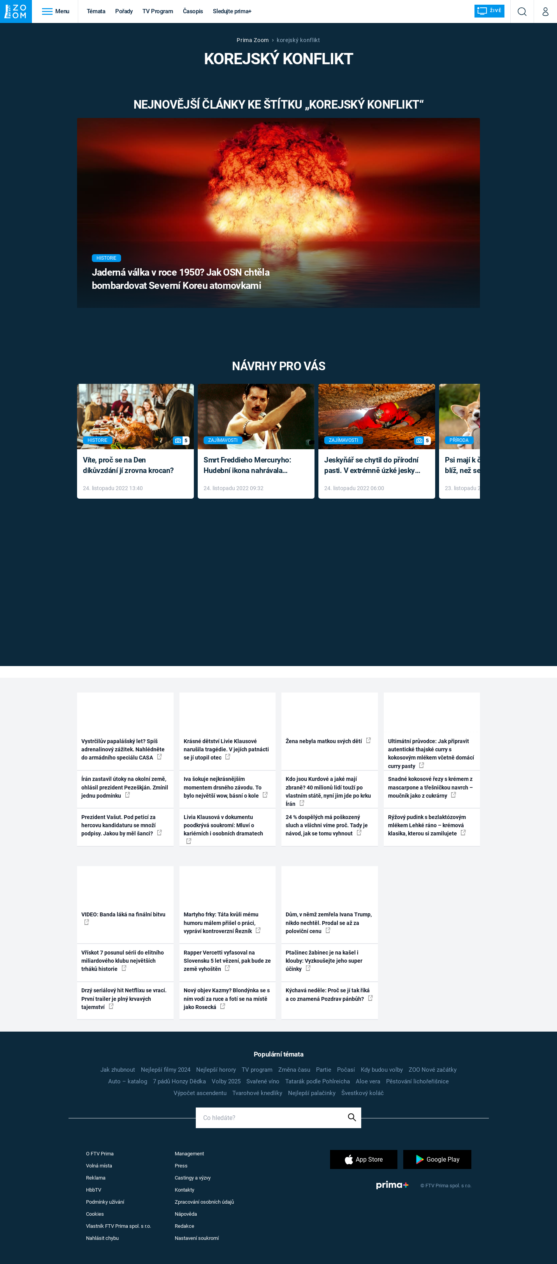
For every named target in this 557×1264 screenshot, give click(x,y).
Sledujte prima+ (232, 11)
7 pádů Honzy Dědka (179, 1081)
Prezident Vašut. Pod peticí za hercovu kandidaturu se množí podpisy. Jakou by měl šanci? (121, 825)
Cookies (95, 1214)
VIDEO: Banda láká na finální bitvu (123, 918)
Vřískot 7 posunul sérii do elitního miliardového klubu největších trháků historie (122, 960)
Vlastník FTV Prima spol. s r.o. (118, 1226)
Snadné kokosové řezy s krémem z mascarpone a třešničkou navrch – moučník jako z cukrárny (430, 787)
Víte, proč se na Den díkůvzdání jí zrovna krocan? (128, 465)
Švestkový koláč (362, 1093)
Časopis (193, 11)
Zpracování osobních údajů (204, 1202)
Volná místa (99, 1166)
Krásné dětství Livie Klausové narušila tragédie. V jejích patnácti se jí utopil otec (226, 749)
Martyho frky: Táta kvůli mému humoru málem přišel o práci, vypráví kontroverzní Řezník (222, 922)
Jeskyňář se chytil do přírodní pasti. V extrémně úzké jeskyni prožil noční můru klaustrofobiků (372, 466)
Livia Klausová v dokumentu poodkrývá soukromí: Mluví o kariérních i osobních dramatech (223, 829)
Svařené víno (262, 1081)
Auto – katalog (127, 1081)
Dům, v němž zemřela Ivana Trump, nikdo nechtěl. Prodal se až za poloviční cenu (329, 922)
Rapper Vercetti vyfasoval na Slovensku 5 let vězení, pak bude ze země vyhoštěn (227, 960)
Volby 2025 (226, 1081)
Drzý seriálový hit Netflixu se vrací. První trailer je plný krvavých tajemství (124, 998)
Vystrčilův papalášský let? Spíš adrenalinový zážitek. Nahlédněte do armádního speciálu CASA (123, 749)
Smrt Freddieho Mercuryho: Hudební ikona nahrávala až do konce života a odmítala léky (250, 466)
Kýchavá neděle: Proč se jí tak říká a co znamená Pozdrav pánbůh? (329, 994)
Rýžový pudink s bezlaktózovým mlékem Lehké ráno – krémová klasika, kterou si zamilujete (427, 825)
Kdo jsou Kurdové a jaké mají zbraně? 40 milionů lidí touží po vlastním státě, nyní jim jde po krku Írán (328, 791)
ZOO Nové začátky (433, 1069)
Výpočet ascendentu (200, 1093)
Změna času (294, 1069)
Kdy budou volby (382, 1069)
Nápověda (186, 1214)
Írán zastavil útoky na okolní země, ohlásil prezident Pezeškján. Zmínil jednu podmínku (124, 787)
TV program (257, 1069)
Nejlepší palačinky (312, 1093)
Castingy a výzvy (193, 1178)
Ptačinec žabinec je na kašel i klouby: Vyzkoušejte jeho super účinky (324, 960)
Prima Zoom (253, 40)
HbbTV (93, 1190)
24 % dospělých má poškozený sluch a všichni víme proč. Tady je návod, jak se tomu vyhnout (327, 825)
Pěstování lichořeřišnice (417, 1081)
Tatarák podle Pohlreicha (317, 1081)
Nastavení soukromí (197, 1238)
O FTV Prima (100, 1154)
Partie (323, 1069)
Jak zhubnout (117, 1069)
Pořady (124, 11)
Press (181, 1166)
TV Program (157, 11)
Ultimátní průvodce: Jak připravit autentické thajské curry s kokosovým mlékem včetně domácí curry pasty (431, 753)
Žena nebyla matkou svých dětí (328, 740)
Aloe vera (368, 1081)
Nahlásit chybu (102, 1238)
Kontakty (184, 1190)
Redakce (184, 1226)
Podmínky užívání (105, 1202)
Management (189, 1154)
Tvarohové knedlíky (257, 1093)
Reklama (95, 1178)
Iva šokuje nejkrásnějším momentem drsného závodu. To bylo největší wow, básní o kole (226, 787)
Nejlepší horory (216, 1069)
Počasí (346, 1069)
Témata (96, 11)
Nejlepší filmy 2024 (165, 1069)
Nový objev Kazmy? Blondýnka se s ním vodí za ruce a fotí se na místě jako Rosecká (227, 998)
